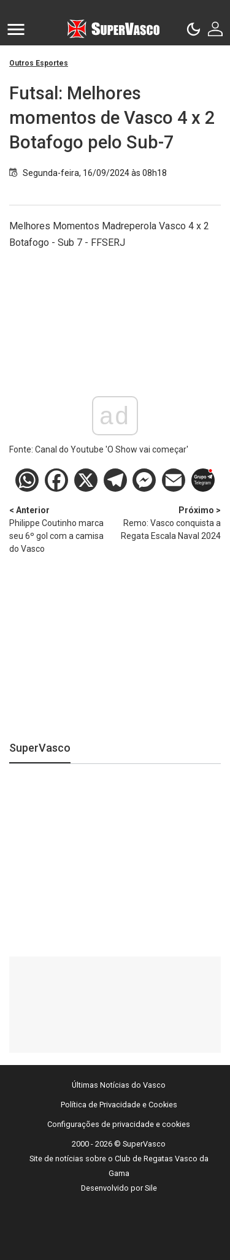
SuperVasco (40, 747)
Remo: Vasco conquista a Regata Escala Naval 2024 (168, 522)
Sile (151, 1188)
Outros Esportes (38, 63)
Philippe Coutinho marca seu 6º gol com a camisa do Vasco (62, 529)
